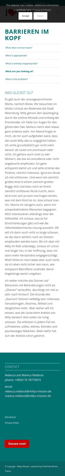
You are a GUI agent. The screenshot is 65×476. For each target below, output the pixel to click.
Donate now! (17, 444)
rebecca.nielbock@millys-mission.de (28, 391)
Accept (25, 15)
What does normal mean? (18, 47)
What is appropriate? (16, 55)
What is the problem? (16, 79)
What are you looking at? (19, 71)
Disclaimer (10, 417)
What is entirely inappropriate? (21, 63)
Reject (40, 15)
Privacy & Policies (42, 9)
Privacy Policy (12, 422)
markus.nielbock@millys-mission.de (28, 396)
